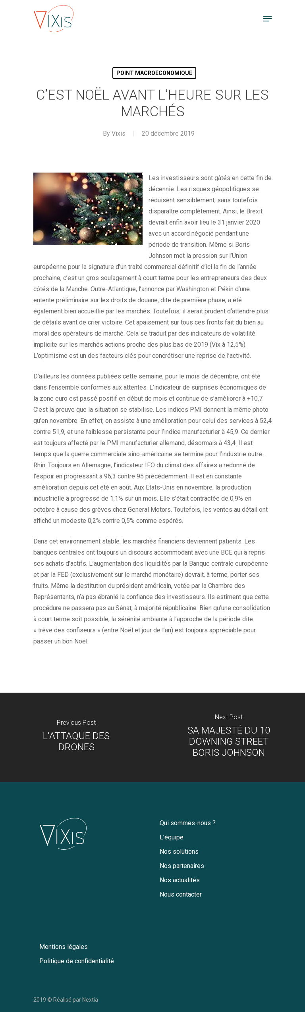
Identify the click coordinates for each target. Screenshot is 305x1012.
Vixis (118, 133)
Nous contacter (181, 894)
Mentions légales (63, 947)
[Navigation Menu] (267, 19)
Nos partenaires (182, 866)
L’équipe (171, 837)
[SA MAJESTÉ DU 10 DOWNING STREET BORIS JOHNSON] (228, 737)
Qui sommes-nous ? (188, 823)
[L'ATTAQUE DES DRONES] (76, 737)
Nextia (90, 1000)
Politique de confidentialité (76, 961)
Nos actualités (180, 880)
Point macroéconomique (154, 73)
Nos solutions (179, 851)
